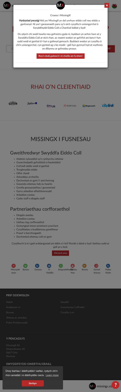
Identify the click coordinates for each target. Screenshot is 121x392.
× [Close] (107, 5)
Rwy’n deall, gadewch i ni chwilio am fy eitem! (61, 56)
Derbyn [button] (33, 383)
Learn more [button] (52, 375)
